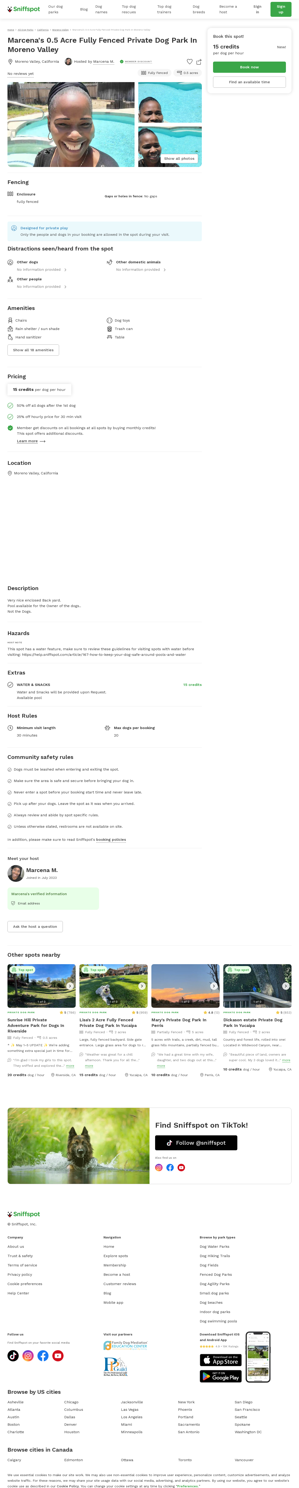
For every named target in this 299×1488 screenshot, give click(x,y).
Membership (114, 1265)
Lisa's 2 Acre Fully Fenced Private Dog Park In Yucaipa (108, 1022)
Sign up (281, 9)
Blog (84, 9)
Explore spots (115, 1256)
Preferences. (188, 1486)
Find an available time (249, 82)
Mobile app (113, 1302)
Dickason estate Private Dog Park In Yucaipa (252, 1022)
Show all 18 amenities (33, 350)
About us (15, 1246)
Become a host (228, 9)
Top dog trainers (164, 9)
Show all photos (179, 158)
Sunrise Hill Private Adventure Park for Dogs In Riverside (35, 1025)
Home (108, 1246)
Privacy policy (19, 1274)
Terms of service (22, 1265)
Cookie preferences (24, 1284)
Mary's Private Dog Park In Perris (178, 1022)
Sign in (257, 9)
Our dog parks (55, 9)
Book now (249, 67)
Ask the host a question (35, 926)
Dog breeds (199, 9)
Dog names (101, 9)
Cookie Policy (68, 1486)
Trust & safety (20, 1256)
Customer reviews (119, 1284)
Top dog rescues (129, 9)
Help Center (18, 1293)
